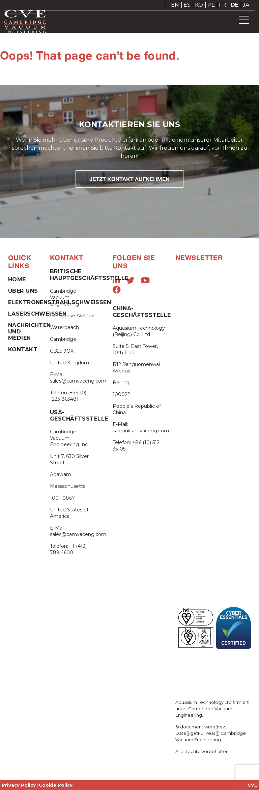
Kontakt (22, 349)
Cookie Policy (56, 785)
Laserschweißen (37, 314)
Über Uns (23, 291)
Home (17, 279)
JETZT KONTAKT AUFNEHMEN (129, 179)
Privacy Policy (19, 785)
